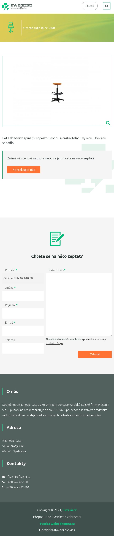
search (106, 6)
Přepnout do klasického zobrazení (57, 517)
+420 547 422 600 (17, 482)
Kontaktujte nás (23, 169)
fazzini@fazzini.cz (18, 476)
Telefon (10, 340)
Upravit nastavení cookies (57, 530)
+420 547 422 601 (17, 487)
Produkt (11, 270)
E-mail (10, 322)
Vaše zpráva (57, 270)
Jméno (10, 287)
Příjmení (11, 305)
